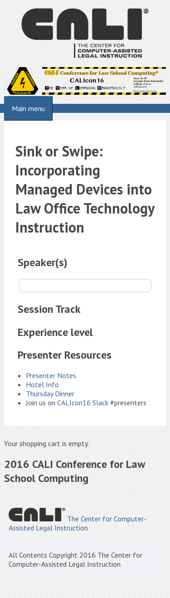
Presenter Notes (51, 375)
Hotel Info (42, 384)
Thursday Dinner (50, 393)
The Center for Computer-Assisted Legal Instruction (77, 523)
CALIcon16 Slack (82, 402)
